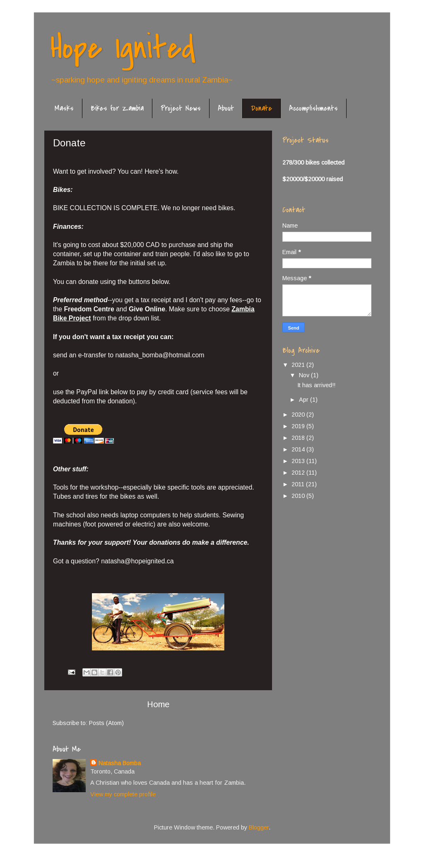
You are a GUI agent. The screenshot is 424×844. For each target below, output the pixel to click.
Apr (304, 399)
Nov (305, 375)
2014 (299, 449)
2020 (299, 414)
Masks (64, 108)
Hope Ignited (123, 48)
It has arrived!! (316, 385)
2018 (299, 437)
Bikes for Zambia (117, 108)
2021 (299, 364)
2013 (299, 461)
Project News (181, 108)
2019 (299, 426)
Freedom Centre (89, 309)
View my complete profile (123, 794)
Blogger (259, 827)
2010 (299, 495)
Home (158, 704)
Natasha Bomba (120, 763)
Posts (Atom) (106, 723)
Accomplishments (313, 108)
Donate (261, 108)
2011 (299, 484)
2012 (299, 472)
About (226, 108)
